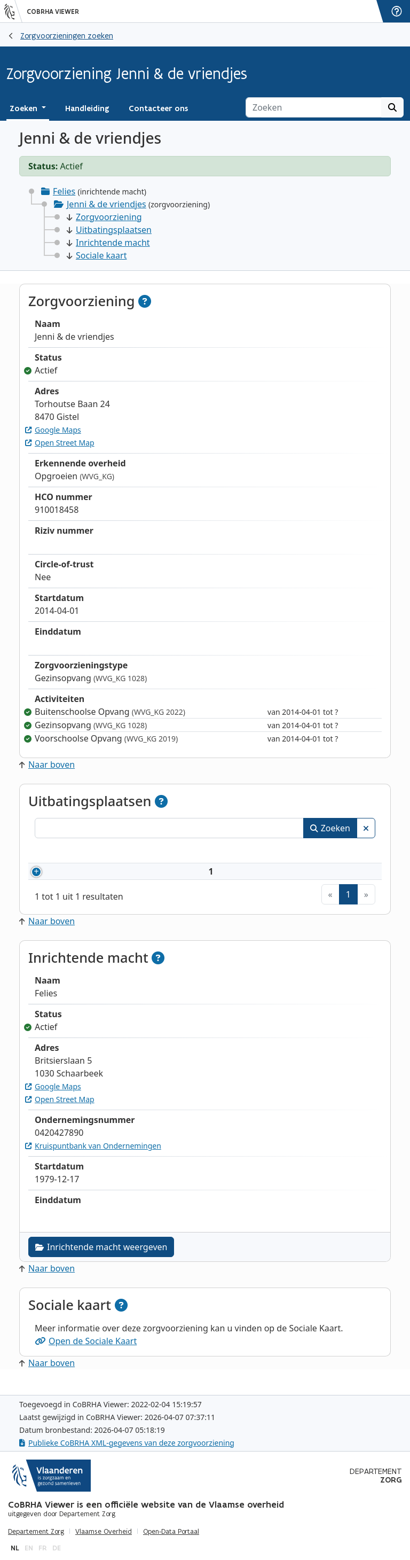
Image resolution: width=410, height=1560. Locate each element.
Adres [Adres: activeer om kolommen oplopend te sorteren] (242, 852)
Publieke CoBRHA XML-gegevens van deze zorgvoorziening (126, 1443)
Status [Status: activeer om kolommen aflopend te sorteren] (349, 852)
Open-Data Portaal (171, 1531)
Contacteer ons (158, 108)
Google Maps (53, 430)
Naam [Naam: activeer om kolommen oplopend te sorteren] (138, 852)
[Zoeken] (314, 107)
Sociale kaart (97, 255)
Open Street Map (59, 443)
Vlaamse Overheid (103, 1531)
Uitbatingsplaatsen (109, 230)
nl (15, 1548)
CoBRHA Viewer (53, 11)
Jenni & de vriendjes (106, 204)
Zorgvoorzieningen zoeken (66, 35)
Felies (64, 191)
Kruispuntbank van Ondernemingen (93, 1158)
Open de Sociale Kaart (86, 1354)
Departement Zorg (36, 1531)
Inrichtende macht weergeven (101, 1260)
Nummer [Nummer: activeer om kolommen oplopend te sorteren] (65, 852)
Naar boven (47, 764)
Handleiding (87, 108)
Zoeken (330, 828)
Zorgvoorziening (104, 217)
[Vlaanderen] (13, 11)
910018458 (81, 878)
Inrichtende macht (108, 242)
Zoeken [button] (25, 108)
